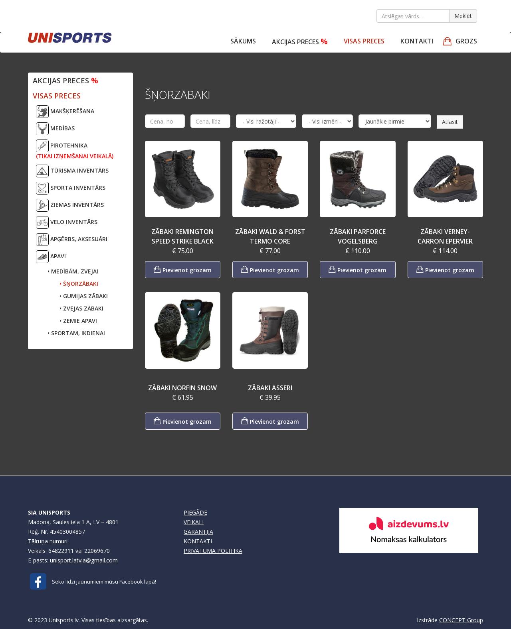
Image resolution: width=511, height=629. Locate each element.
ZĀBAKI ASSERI (270, 387)
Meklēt (463, 16)
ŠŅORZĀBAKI (79, 283)
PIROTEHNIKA (74, 150)
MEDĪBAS (55, 128)
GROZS (466, 41)
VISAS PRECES (364, 41)
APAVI (51, 256)
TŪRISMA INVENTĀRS (72, 171)
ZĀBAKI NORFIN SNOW (182, 387)
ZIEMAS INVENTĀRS (70, 205)
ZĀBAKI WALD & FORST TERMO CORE (270, 236)
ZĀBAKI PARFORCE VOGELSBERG (358, 236)
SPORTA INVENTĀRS (70, 188)
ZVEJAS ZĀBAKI (81, 308)
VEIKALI (194, 522)
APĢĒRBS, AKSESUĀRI (71, 239)
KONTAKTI (198, 541)
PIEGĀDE (195, 512)
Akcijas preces (300, 41)
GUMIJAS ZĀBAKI (84, 296)
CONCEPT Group (461, 620)
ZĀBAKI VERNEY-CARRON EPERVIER (445, 236)
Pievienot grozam (183, 269)
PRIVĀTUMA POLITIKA (213, 550)
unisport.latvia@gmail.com (84, 560)
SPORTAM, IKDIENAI (76, 333)
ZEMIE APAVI (78, 320)
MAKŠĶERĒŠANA (65, 111)
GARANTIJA (198, 531)
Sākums (243, 41)
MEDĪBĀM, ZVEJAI (73, 271)
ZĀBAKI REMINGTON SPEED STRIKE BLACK (182, 236)
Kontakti (416, 41)
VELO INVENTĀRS (66, 222)
